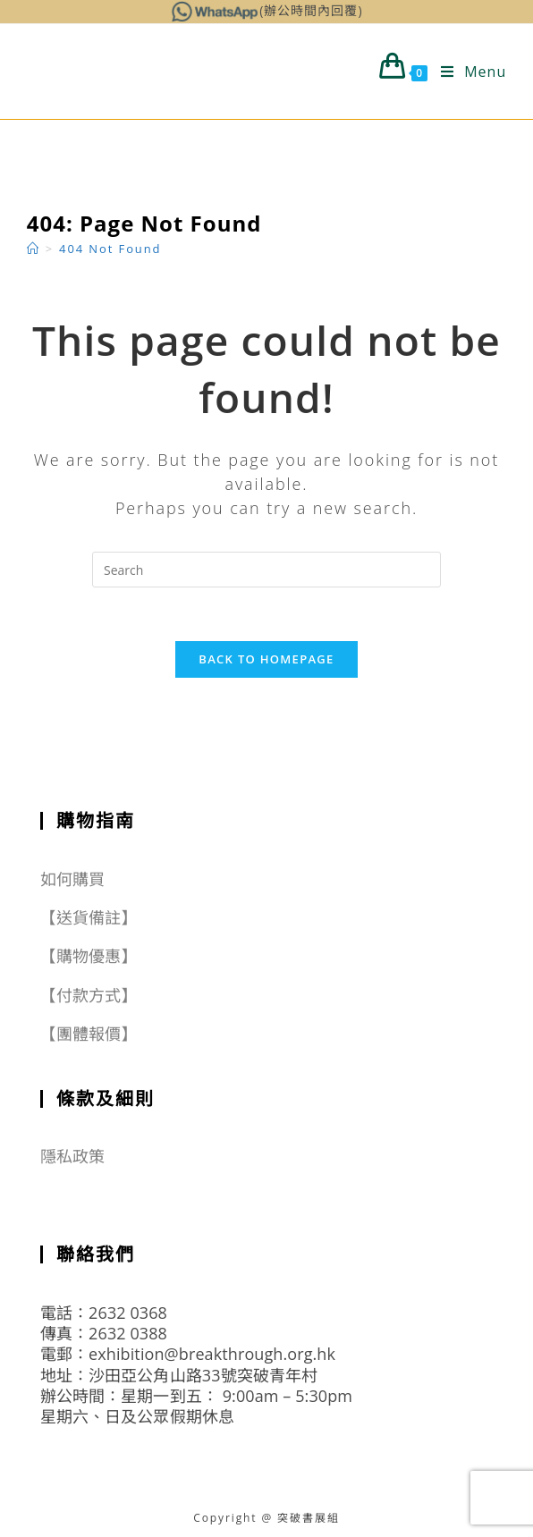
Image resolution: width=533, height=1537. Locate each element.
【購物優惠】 (89, 956)
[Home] (33, 249)
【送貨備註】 (89, 917)
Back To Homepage (266, 659)
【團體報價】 (89, 1033)
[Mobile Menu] (466, 71)
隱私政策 (72, 1156)
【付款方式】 (89, 995)
